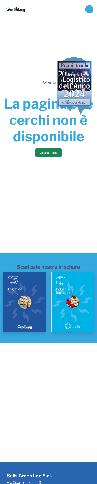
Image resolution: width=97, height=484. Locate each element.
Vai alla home (48, 153)
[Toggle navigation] (89, 9)
